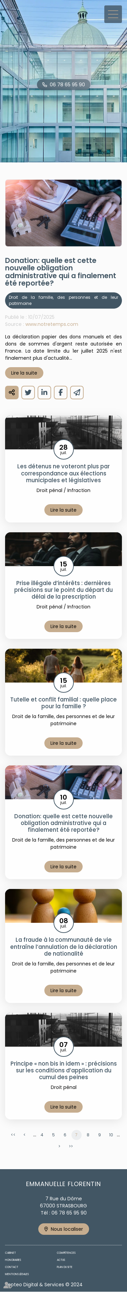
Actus (61, 1260)
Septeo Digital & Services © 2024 (44, 1284)
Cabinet (10, 1253)
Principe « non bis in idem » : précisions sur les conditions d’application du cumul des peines (63, 1070)
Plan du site (64, 1267)
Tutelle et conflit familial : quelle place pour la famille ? (63, 703)
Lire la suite (24, 373)
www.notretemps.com (51, 324)
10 (111, 1135)
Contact (11, 1267)
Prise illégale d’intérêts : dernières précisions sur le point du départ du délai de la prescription (63, 590)
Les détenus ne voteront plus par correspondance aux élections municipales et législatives (63, 473)
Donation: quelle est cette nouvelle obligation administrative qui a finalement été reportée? (63, 823)
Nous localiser (67, 1229)
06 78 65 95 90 (67, 84)
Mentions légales (17, 1274)
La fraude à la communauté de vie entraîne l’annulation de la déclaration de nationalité (63, 946)
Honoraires (13, 1260)
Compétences (66, 1253)
